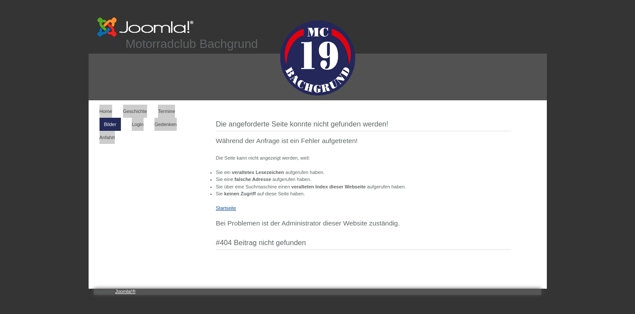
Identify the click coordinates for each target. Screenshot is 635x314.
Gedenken (165, 124)
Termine (166, 111)
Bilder (110, 124)
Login (138, 124)
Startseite (226, 208)
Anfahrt (107, 137)
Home (106, 111)
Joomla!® (125, 291)
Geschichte (135, 111)
